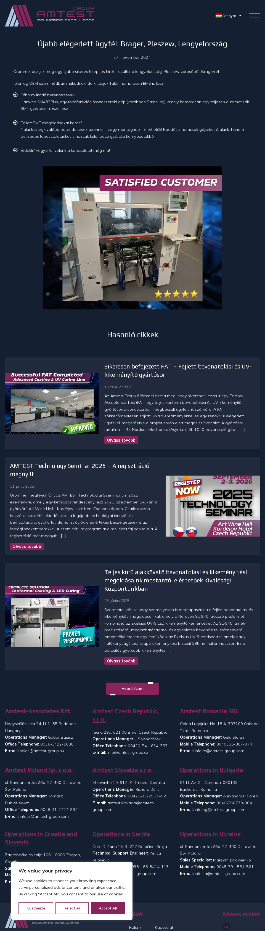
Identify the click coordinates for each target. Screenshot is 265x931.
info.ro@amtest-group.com (219, 722)
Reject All (72, 908)
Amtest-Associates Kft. (38, 682)
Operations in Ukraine (210, 805)
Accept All (108, 908)
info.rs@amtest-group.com (131, 844)
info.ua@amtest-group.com (220, 844)
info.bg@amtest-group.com (220, 780)
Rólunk (135, 898)
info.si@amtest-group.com (44, 853)
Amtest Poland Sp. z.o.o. (39, 741)
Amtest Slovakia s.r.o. (122, 741)
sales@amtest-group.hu (42, 722)
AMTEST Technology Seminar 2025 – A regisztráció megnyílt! (93, 459)
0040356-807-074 (234, 715)
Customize (36, 908)
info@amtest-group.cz (127, 723)
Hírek (134, 908)
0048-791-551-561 (235, 838)
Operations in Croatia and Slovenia (41, 809)
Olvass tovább (103, 433)
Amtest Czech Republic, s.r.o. (125, 686)
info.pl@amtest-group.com (44, 787)
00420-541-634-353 (148, 717)
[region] (71, 891)
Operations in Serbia (121, 805)
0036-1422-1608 (56, 715)
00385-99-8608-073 (61, 846)
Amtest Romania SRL (209, 682)
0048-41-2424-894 (59, 780)
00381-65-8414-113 (149, 838)
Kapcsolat (164, 898)
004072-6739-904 (234, 774)
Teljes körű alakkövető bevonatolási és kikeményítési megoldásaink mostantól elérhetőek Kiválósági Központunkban (157, 558)
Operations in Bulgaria (211, 741)
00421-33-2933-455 (148, 767)
